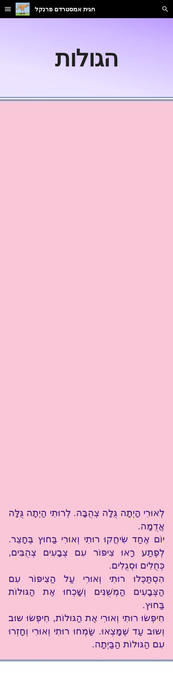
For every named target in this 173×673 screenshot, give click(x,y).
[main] (86, 58)
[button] (8, 9)
